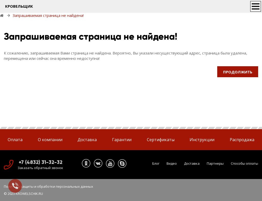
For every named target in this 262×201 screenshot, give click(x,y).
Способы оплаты (244, 163)
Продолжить (237, 71)
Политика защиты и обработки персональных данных (48, 186)
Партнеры (215, 163)
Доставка (87, 139)
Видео (172, 163)
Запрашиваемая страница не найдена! (48, 15)
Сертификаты (160, 139)
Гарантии (122, 139)
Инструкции (202, 139)
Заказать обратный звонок (40, 167)
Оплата (15, 139)
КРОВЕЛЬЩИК (19, 6)
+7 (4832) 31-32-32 (40, 162)
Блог (155, 163)
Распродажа (242, 139)
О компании (50, 139)
